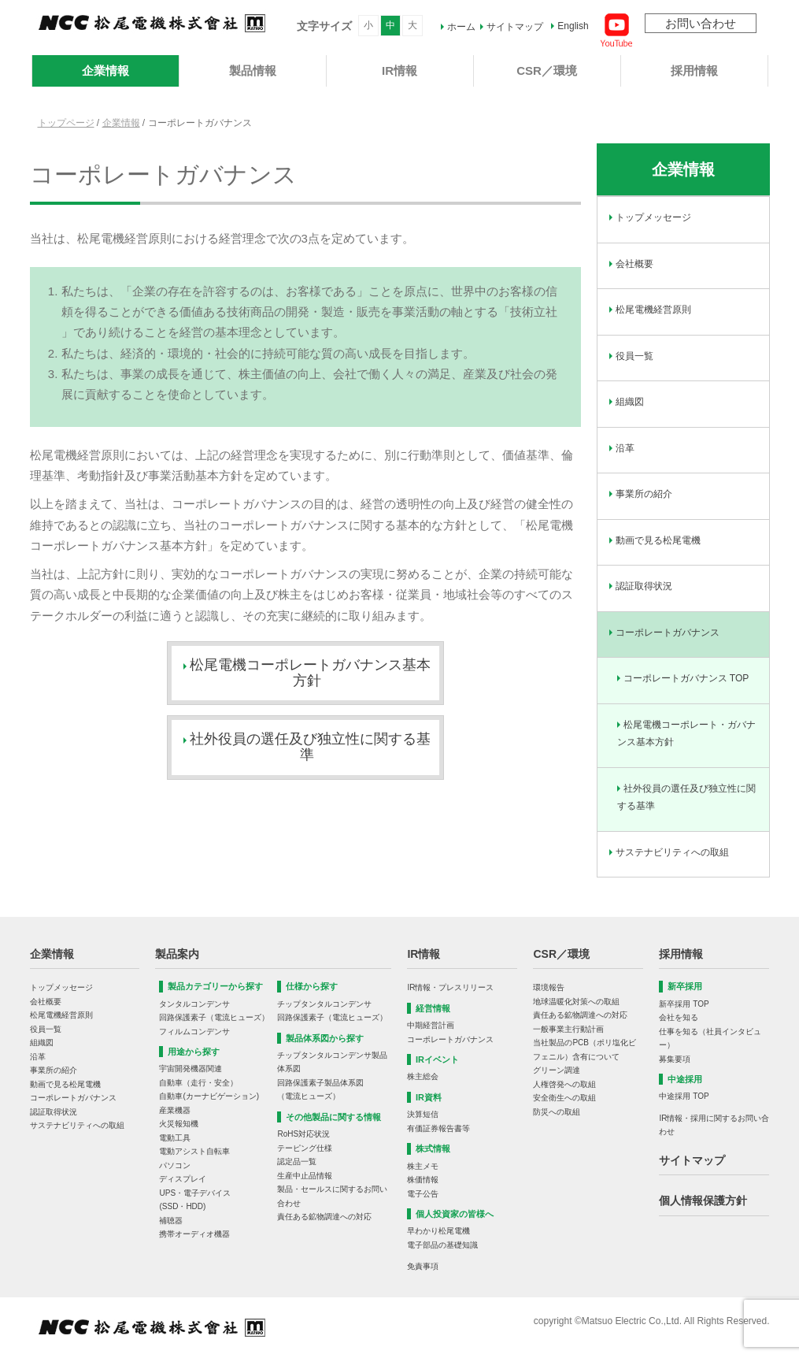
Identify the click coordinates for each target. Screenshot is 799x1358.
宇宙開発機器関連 (190, 1068)
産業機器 (175, 1110)
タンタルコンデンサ (194, 1004)
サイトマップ (514, 26)
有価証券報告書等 (438, 1128)
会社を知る (678, 1017)
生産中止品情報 (304, 1175)
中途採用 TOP (683, 1096)
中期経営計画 (430, 1025)
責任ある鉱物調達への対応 (324, 1216)
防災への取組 (556, 1112)
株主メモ (422, 1166)
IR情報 (399, 70)
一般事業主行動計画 (568, 1029)
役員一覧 (634, 356)
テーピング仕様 (304, 1148)
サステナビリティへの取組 (672, 852)
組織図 (630, 401)
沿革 (625, 448)
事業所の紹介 (644, 493)
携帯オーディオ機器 (194, 1234)
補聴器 (171, 1220)
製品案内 (177, 954)
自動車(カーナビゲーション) (209, 1096)
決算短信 (422, 1114)
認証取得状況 (644, 586)
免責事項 (422, 1266)
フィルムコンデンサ (194, 1031)
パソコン (175, 1165)
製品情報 (252, 70)
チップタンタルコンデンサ (324, 1004)
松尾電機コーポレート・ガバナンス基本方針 (686, 733)
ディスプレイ (182, 1178)
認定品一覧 (296, 1161)
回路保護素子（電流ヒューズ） (214, 1017)
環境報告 (548, 987)
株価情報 (422, 1179)
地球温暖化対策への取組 (576, 1001)
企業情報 (105, 70)
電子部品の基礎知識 (442, 1245)
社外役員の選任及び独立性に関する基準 (686, 797)
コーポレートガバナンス (667, 632)
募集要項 (674, 1059)
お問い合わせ (700, 23)
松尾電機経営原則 (653, 309)
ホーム (461, 26)
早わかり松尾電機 (438, 1230)
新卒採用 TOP (683, 1004)
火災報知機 (178, 1123)
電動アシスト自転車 (194, 1151)
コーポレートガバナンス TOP (686, 678)
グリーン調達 (556, 1070)
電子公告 (422, 1193)
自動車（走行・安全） (198, 1082)
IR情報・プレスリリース (450, 987)
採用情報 (694, 70)
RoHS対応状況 (303, 1134)
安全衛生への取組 (564, 1097)
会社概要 (634, 263)
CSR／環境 (546, 70)
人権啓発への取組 (564, 1084)
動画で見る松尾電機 (658, 540)
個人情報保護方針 (703, 1200)
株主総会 (422, 1076)
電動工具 (175, 1138)
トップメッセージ (653, 217)
